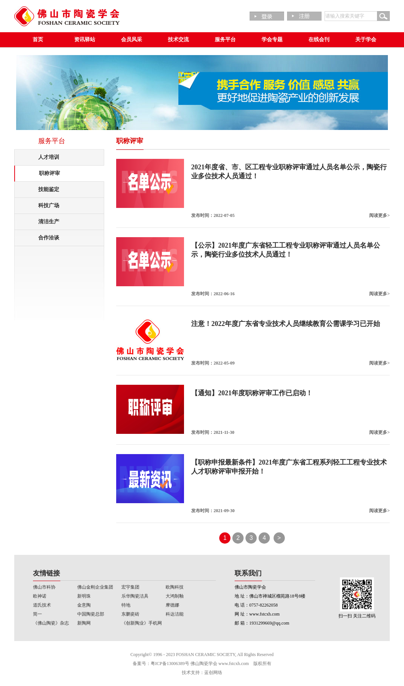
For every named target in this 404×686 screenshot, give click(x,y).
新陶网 (84, 623)
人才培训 (48, 157)
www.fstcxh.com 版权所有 (244, 663)
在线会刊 (318, 39)
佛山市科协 (44, 587)
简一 (37, 614)
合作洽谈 (48, 238)
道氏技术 (42, 605)
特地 (125, 605)
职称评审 (49, 173)
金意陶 (84, 605)
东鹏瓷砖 (130, 614)
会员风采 (131, 39)
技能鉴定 (48, 189)
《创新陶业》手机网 (141, 623)
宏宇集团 (130, 587)
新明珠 (84, 596)
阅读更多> (379, 215)
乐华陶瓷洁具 (134, 596)
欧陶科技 (175, 587)
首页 (38, 39)
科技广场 (48, 205)
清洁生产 (48, 221)
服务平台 (225, 39)
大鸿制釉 (175, 596)
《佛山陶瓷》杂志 (51, 623)
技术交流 (178, 39)
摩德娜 (172, 605)
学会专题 (272, 39)
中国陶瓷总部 (90, 614)
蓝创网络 (213, 672)
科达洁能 (175, 614)
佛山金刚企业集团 (95, 587)
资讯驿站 (84, 39)
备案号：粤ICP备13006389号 (161, 663)
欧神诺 (39, 596)
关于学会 (365, 39)
